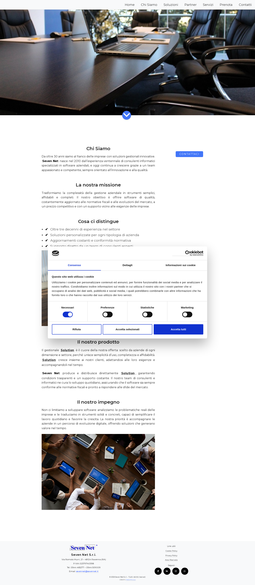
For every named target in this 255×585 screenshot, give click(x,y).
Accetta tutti (178, 329)
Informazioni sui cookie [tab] (181, 264)
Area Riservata (171, 560)
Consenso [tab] (74, 264)
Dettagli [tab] (127, 264)
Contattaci (189, 154)
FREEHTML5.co (131, 580)
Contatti (245, 5)
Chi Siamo (149, 5)
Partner (191, 5)
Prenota (226, 5)
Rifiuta (76, 329)
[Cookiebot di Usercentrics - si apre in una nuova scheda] (187, 253)
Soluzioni (171, 5)
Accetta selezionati (127, 329)
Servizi (208, 5)
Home (130, 5)
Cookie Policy (171, 551)
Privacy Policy (171, 555)
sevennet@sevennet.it (87, 571)
